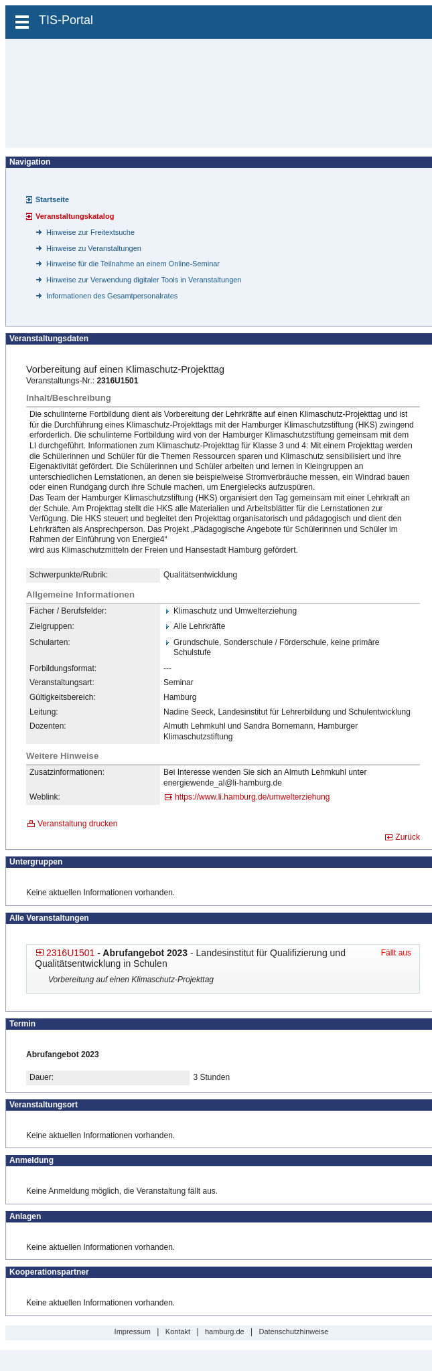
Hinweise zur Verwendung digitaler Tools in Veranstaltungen (143, 280)
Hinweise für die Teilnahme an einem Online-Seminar (133, 264)
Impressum (133, 1332)
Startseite (52, 199)
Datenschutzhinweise (293, 1332)
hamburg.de (224, 1332)
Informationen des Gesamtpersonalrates (111, 296)
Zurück (407, 837)
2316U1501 (70, 952)
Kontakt (177, 1332)
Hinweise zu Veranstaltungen (93, 248)
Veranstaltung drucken (77, 823)
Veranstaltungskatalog (74, 216)
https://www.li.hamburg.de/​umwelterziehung (252, 797)
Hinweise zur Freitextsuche (90, 232)
